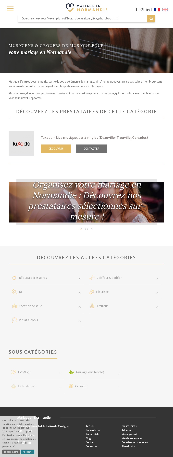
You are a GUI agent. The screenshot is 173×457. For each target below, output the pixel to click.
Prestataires (129, 426)
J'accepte (27, 451)
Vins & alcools (28, 320)
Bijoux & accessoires (33, 278)
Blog (88, 438)
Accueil (89, 426)
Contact (90, 442)
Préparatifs (92, 434)
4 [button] (92, 229)
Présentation (93, 430)
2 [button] (84, 229)
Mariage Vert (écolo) (90, 372)
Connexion (91, 446)
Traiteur (102, 306)
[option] (86, 202)
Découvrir (55, 148)
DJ (20, 292)
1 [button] (80, 229)
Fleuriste (102, 292)
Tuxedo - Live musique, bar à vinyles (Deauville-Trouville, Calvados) (94, 138)
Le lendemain (27, 386)
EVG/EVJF (24, 372)
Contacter (91, 148)
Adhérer (126, 430)
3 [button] (88, 229)
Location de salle (30, 306)
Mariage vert (129, 434)
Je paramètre (11, 451)
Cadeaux (81, 386)
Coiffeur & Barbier (109, 278)
